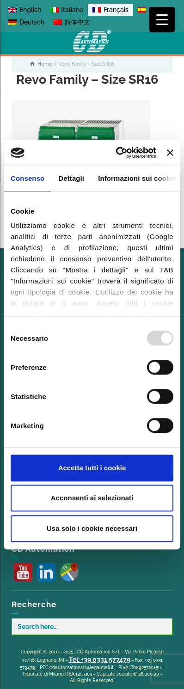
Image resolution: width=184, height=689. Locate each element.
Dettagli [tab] (71, 178)
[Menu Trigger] (162, 19)
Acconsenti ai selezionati (92, 498)
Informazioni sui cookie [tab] (137, 178)
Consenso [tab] (27, 178)
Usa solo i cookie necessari (92, 528)
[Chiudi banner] (170, 152)
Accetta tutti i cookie (92, 468)
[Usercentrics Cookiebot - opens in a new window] (118, 153)
